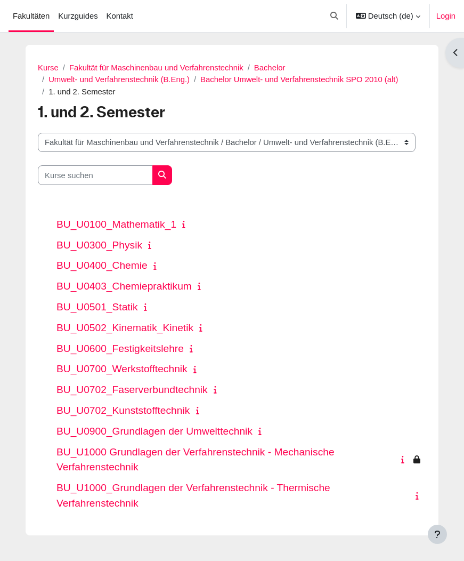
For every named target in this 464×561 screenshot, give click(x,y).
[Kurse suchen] (95, 175)
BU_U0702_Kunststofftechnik (123, 410)
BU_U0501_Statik (97, 306)
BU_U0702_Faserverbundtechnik (132, 389)
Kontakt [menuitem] (120, 16)
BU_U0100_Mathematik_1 (116, 224)
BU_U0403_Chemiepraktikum (124, 286)
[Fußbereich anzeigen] (437, 534)
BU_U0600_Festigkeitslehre (120, 348)
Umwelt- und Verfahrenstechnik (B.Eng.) (119, 79)
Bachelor (270, 67)
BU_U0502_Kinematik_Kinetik (124, 327)
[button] (335, 16)
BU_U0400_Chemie (102, 265)
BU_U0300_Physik (99, 245)
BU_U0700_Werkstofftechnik (122, 368)
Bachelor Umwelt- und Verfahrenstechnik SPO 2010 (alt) (299, 79)
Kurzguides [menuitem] (77, 16)
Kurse (48, 67)
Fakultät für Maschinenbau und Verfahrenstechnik (156, 67)
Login (445, 16)
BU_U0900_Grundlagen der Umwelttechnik (154, 431)
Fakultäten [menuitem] (31, 16)
